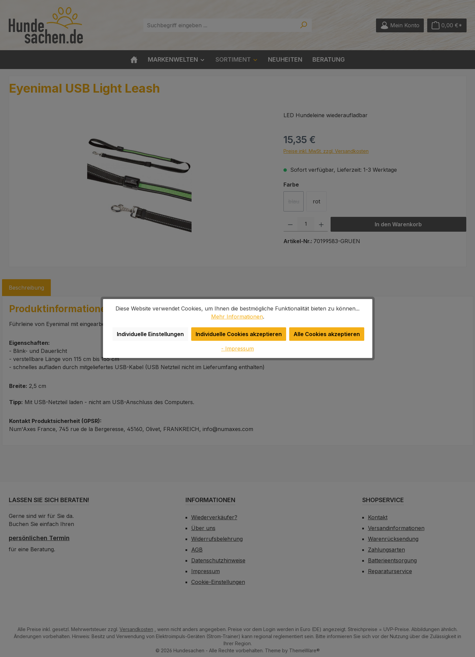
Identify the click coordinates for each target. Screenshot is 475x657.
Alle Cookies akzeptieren (325, 334)
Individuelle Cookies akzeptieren (239, 334)
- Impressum (237, 348)
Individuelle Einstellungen (153, 334)
